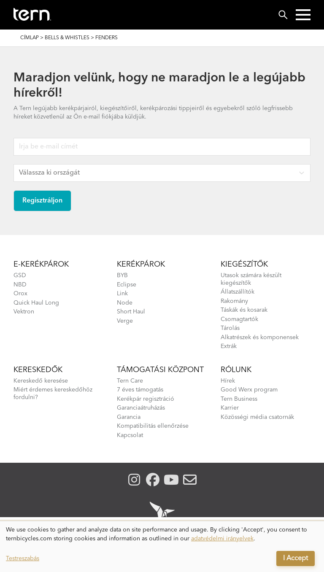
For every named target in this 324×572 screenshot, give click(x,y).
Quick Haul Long (36, 303)
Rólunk (236, 370)
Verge (125, 321)
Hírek (228, 381)
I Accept (295, 558)
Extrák (229, 346)
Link (122, 294)
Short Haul (131, 312)
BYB (122, 275)
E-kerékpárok (41, 264)
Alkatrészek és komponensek (260, 337)
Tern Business (239, 399)
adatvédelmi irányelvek (222, 539)
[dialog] (162, 546)
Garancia (128, 417)
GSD (20, 275)
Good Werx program (249, 390)
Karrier (230, 408)
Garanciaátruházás (141, 408)
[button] (303, 14)
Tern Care (130, 381)
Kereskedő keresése (41, 381)
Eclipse (126, 285)
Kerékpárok (141, 264)
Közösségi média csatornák (257, 417)
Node (124, 303)
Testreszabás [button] (22, 558)
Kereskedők (38, 370)
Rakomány (234, 301)
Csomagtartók (239, 319)
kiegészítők (244, 264)
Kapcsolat (130, 435)
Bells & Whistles (67, 37)
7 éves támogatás (140, 390)
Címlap (29, 37)
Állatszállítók (237, 292)
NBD (20, 285)
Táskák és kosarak (244, 310)
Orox (20, 294)
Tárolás (230, 328)
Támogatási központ (160, 370)
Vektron (24, 312)
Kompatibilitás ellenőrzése (153, 426)
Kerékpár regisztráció (145, 399)
